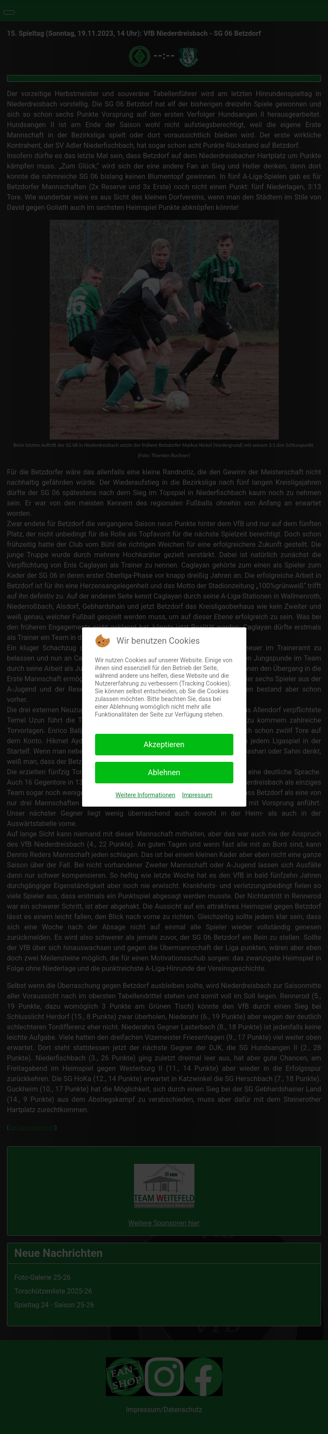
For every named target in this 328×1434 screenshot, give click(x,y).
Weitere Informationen (145, 795)
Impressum (197, 795)
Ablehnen (164, 772)
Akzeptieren (164, 744)
